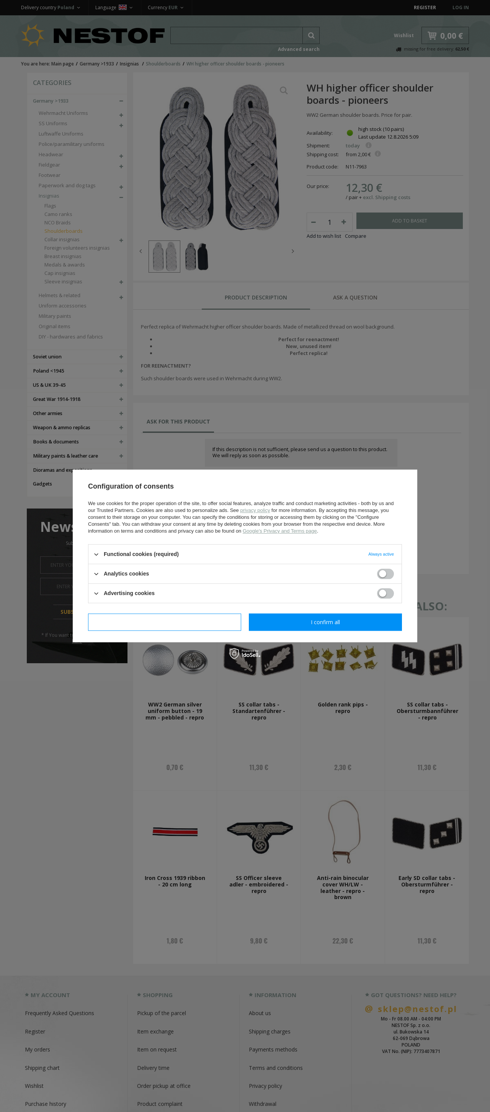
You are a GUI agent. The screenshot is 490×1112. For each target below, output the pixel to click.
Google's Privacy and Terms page (280, 531)
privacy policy (255, 510)
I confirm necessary (164, 622)
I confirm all (325, 622)
